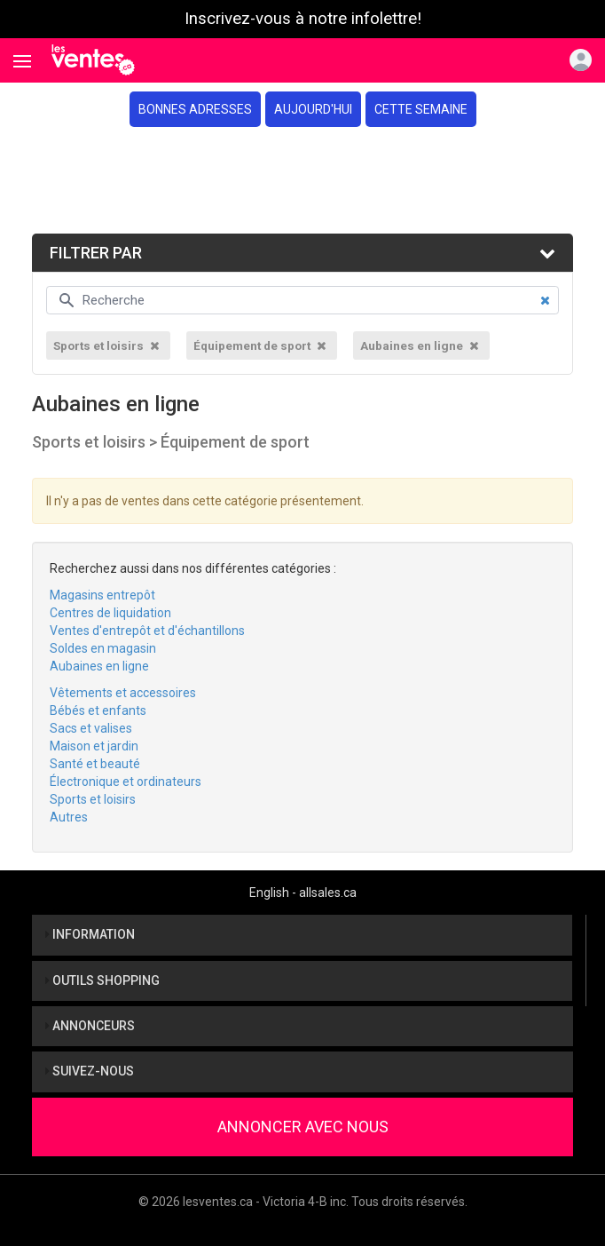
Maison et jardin (94, 746)
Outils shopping (102, 980)
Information (90, 934)
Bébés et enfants (98, 710)
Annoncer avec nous (303, 1126)
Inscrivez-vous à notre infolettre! (303, 18)
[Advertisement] (302, 180)
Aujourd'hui (313, 109)
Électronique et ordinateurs (125, 781)
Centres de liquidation (110, 613)
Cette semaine (421, 109)
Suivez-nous (89, 1071)
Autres (69, 817)
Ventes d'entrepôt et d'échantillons (147, 630)
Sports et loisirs (93, 799)
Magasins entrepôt (102, 595)
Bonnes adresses (195, 109)
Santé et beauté (95, 764)
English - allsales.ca (303, 892)
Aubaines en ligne (99, 666)
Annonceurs (90, 1026)
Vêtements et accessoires (123, 693)
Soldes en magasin (103, 648)
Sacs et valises (91, 728)
